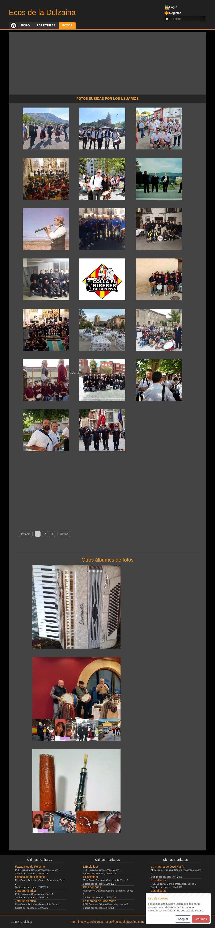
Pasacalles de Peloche (30, 866)
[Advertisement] (107, 61)
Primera (25, 534)
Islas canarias (92, 887)
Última (64, 534)
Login (173, 7)
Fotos (67, 25)
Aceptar (183, 919)
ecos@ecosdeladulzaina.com (124, 921)
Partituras (46, 25)
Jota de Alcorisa (25, 890)
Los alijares (158, 880)
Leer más (201, 919)
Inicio (13, 25)
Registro (175, 13)
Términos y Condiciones (87, 921)
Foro (25, 25)
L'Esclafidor (90, 866)
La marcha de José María (99, 901)
